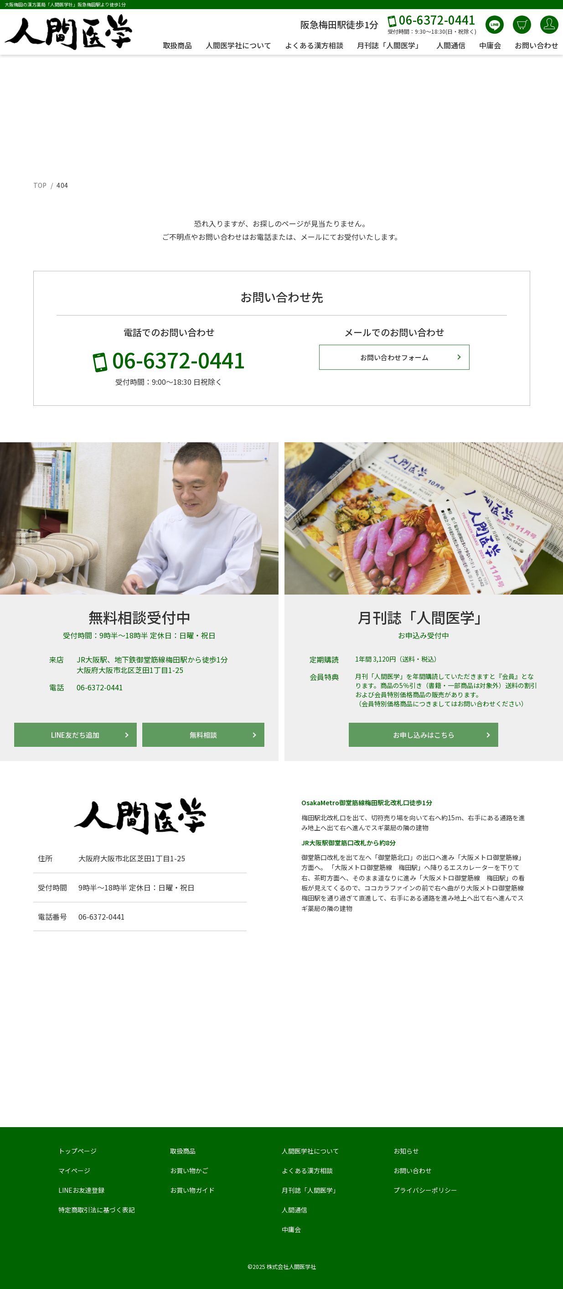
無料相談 (203, 735)
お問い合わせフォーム (394, 357)
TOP (40, 185)
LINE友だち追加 (75, 735)
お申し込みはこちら (424, 735)
